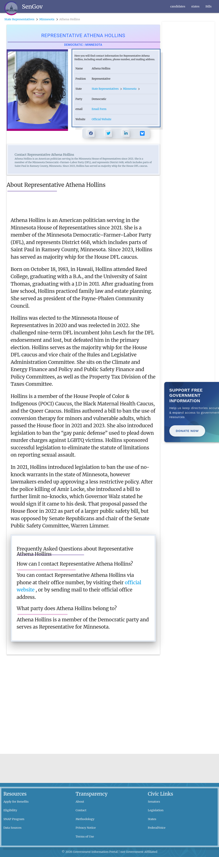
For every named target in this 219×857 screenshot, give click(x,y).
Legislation (155, 810)
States (152, 819)
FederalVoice (157, 828)
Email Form (99, 109)
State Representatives (19, 19)
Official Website (101, 119)
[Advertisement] (188, 82)
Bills (209, 6)
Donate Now (187, 431)
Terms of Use (85, 836)
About (80, 801)
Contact (81, 810)
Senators (154, 801)
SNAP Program (13, 819)
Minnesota (46, 19)
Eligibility (10, 810)
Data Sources (12, 828)
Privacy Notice (86, 828)
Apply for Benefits (16, 801)
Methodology (85, 819)
